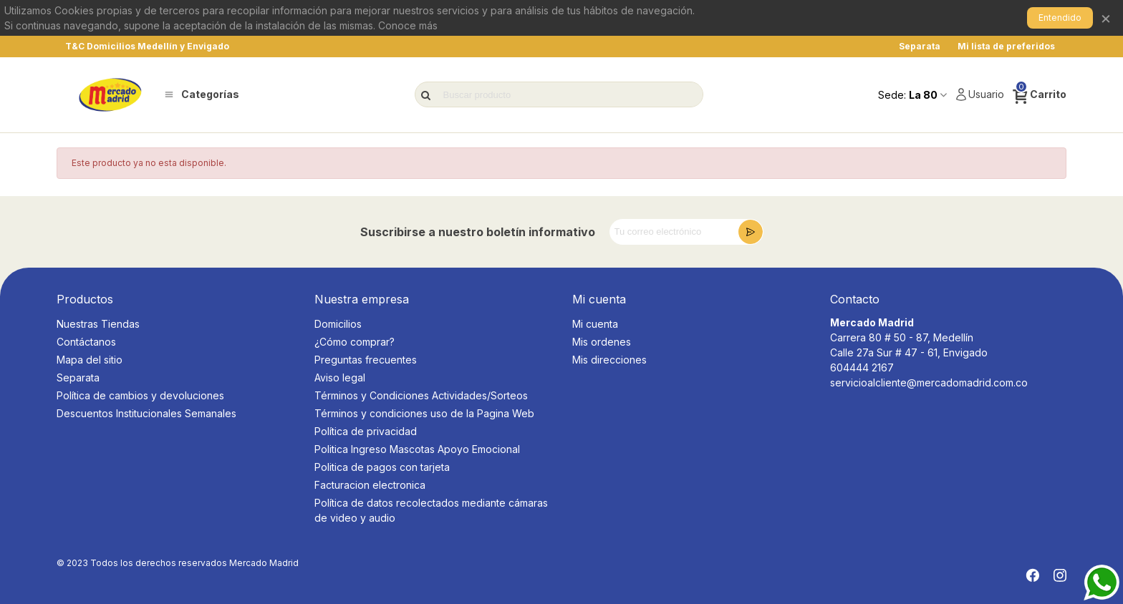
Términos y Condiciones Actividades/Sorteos (421, 395)
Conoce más (408, 25)
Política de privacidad (365, 431)
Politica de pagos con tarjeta (382, 467)
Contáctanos (86, 342)
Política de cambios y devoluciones (140, 395)
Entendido (1059, 17)
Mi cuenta (595, 324)
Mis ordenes (601, 342)
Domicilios (338, 324)
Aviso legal (339, 377)
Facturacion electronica (369, 485)
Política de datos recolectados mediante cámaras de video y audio (431, 510)
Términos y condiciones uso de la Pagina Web (424, 413)
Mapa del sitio (89, 360)
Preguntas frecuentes (365, 360)
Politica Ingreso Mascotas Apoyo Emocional (417, 449)
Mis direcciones (609, 360)
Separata (78, 377)
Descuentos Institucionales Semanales (146, 413)
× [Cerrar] (1106, 17)
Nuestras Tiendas (98, 324)
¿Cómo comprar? (354, 342)
